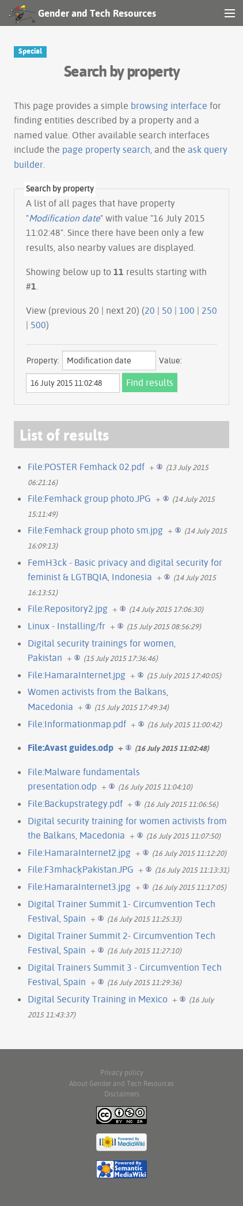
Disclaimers (121, 1093)
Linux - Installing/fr (66, 626)
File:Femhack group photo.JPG (89, 498)
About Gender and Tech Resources (121, 1083)
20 (150, 310)
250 (209, 310)
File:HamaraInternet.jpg (77, 675)
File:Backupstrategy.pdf (75, 803)
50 (167, 310)
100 (187, 310)
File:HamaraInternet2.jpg (79, 852)
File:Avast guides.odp (70, 747)
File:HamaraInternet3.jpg (79, 886)
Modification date (64, 218)
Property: (42, 360)
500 (38, 324)
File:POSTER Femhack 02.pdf (86, 466)
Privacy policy (121, 1072)
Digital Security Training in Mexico (98, 999)
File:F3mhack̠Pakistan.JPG (81, 869)
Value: (170, 360)
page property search (106, 149)
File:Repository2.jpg (68, 608)
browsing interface (169, 105)
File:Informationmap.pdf (77, 724)
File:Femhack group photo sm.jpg (95, 530)
